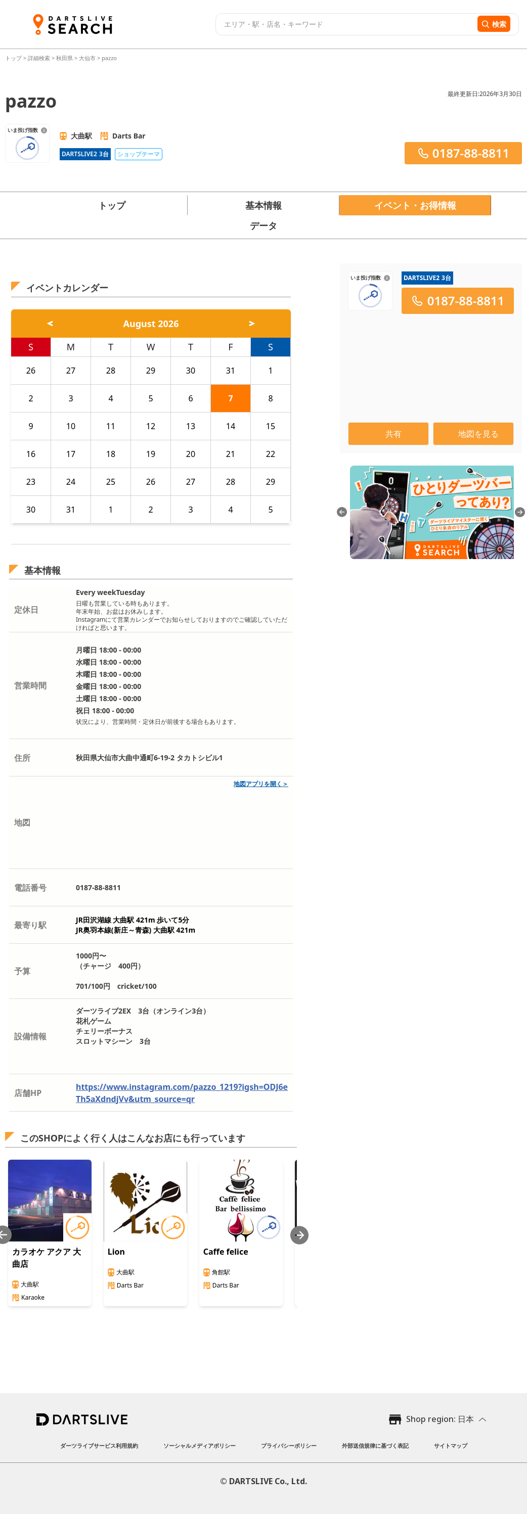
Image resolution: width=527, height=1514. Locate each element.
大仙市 (87, 58)
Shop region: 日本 (440, 1419)
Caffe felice (225, 1251)
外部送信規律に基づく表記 (375, 1445)
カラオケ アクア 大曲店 (46, 1257)
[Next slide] (299, 1235)
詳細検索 (40, 58)
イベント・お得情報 (415, 205)
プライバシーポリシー (289, 1445)
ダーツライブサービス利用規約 (99, 1445)
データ (263, 225)
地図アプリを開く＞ (261, 783)
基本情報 (263, 205)
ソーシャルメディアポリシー (199, 1445)
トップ (14, 58)
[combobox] (345, 24)
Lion (116, 1251)
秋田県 (64, 58)
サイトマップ (450, 1445)
